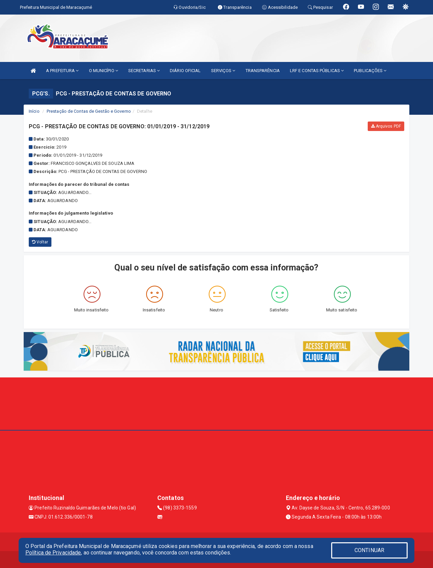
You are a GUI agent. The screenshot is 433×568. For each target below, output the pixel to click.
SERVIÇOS (223, 70)
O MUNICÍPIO (103, 70)
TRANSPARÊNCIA (263, 70)
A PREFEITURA (62, 70)
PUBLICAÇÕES (370, 70)
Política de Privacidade (53, 552)
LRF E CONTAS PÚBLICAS (317, 70)
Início (34, 111)
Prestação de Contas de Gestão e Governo (89, 111)
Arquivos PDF (386, 126)
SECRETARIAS (144, 70)
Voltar (40, 242)
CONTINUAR (369, 550)
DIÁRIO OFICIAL (185, 70)
